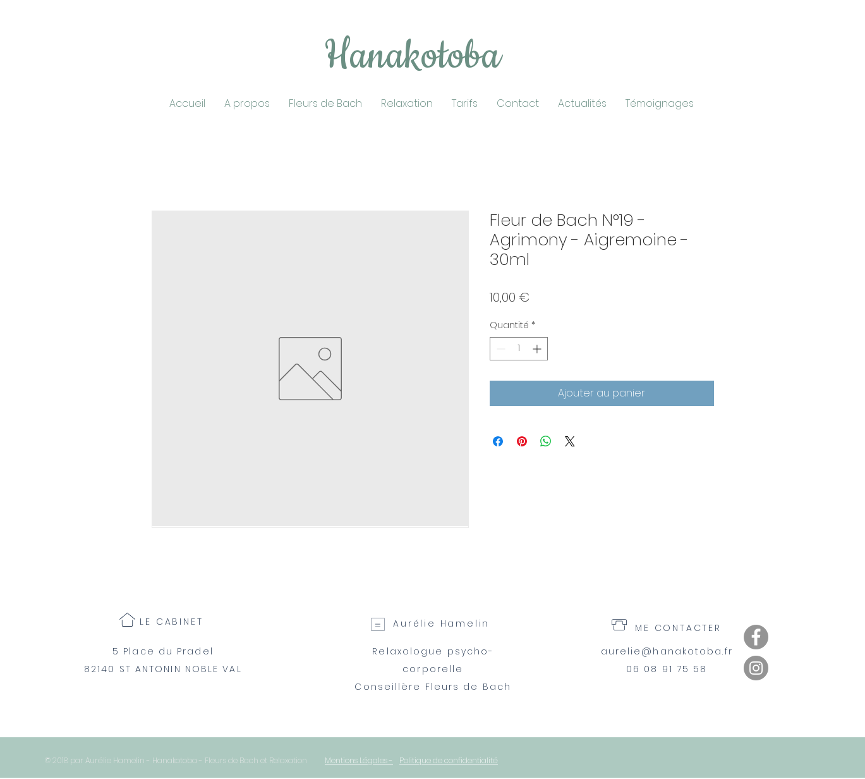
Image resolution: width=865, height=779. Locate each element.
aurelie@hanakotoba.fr (667, 651)
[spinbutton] (518, 349)
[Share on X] (570, 441)
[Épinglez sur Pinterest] (521, 441)
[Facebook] (756, 637)
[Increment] (538, 349)
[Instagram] (756, 668)
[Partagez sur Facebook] (497, 441)
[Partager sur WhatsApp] (545, 441)
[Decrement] (499, 349)
